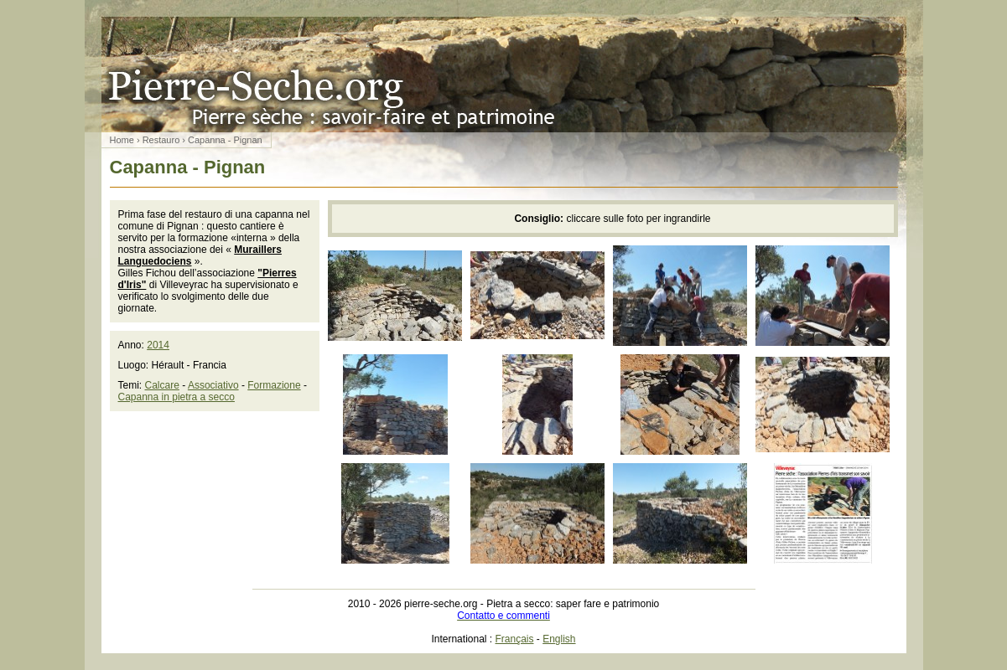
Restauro (161, 140)
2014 (158, 345)
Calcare (162, 385)
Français (515, 639)
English (558, 639)
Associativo (213, 385)
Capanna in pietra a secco (176, 397)
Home (122, 140)
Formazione (273, 385)
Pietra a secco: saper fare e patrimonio (503, 74)
